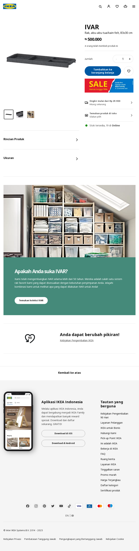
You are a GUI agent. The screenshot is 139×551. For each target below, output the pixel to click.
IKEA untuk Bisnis (110, 428)
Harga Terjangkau (111, 480)
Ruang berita (108, 459)
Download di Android (63, 443)
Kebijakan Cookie (115, 539)
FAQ (103, 453)
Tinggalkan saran (110, 469)
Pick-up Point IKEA (111, 438)
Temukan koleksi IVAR (31, 300)
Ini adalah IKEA (109, 443)
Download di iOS (63, 433)
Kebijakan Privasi (12, 539)
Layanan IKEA (108, 464)
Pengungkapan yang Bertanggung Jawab (81, 539)
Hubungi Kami (108, 433)
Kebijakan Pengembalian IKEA (77, 340)
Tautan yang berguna (112, 404)
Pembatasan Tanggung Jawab (40, 539)
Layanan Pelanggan (112, 422)
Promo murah (108, 474)
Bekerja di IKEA (109, 448)
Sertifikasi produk (110, 490)
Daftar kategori (109, 485)
